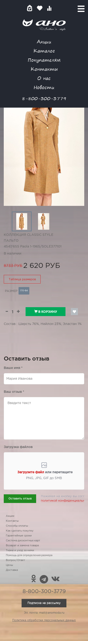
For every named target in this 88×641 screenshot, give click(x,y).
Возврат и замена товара (22, 545)
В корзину (45, 311)
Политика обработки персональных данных (44, 620)
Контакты (44, 69)
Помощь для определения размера (29, 555)
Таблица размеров (22, 279)
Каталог (44, 51)
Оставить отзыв (20, 498)
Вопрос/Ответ (15, 560)
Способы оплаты (17, 526)
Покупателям (44, 60)
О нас (44, 78)
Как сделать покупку (20, 531)
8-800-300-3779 (44, 98)
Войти (58, 8)
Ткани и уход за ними (20, 550)
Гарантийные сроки (19, 536)
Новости (44, 87)
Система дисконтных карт (23, 540)
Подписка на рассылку (44, 603)
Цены (9, 565)
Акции (44, 41)
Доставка (12, 570)
